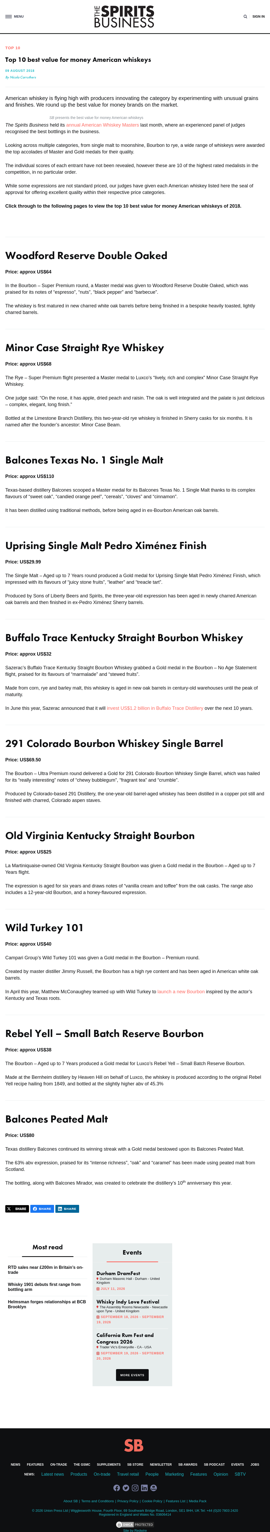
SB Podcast (214, 1464)
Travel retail (128, 1474)
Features (35, 1464)
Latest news (52, 1474)
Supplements (109, 1464)
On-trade (58, 1464)
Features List (175, 1501)
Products (78, 1474)
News (15, 1464)
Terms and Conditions (97, 1501)
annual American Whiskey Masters (102, 125)
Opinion (221, 1474)
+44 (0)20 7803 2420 (222, 1511)
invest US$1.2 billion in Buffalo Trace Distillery (155, 708)
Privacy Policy (127, 1501)
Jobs (254, 1464)
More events (132, 1375)
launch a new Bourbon (181, 991)
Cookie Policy (152, 1501)
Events (237, 1464)
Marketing (174, 1474)
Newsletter (161, 1464)
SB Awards (187, 1464)
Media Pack (197, 1501)
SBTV (240, 1474)
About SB (71, 1501)
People (152, 1474)
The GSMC (82, 1464)
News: (29, 1474)
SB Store (135, 1464)
